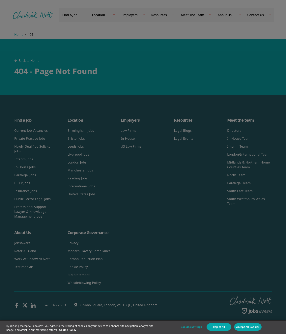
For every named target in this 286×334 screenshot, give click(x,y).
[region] (143, 327)
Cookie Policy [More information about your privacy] (67, 330)
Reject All (219, 327)
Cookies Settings (191, 327)
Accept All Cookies (248, 327)
